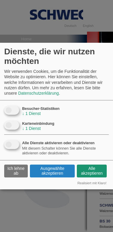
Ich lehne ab (16, 171)
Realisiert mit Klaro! (91, 183)
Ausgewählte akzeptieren (52, 171)
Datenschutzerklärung (38, 93)
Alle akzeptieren (92, 171)
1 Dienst (31, 113)
